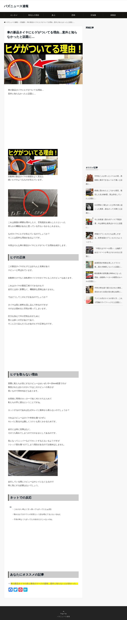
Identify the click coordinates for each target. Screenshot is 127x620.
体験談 (113, 15)
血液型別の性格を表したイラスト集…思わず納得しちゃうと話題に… (108, 265)
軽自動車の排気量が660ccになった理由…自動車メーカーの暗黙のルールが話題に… (104, 277)
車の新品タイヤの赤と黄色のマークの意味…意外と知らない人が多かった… (44, 584)
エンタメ (13, 15)
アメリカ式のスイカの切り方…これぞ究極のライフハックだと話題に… (108, 300)
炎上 (53, 15)
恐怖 (73, 15)
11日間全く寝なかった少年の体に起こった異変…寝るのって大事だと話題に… (104, 209)
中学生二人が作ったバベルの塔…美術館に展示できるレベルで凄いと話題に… (104, 180)
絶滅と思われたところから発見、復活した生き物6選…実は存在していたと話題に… (104, 194)
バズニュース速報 (16, 6)
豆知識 (93, 15)
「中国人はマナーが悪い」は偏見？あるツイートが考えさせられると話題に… (104, 252)
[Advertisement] (43, 124)
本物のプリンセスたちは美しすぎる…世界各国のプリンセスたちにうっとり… (104, 238)
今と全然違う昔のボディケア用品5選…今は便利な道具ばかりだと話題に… (104, 223)
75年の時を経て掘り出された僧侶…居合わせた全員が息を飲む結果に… (109, 290)
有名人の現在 (33, 15)
